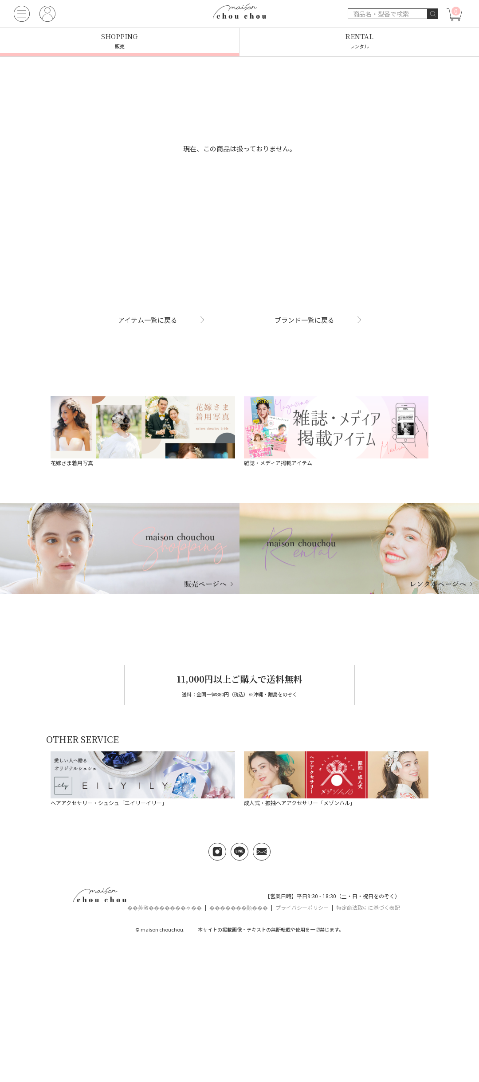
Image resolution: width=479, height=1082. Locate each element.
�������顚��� (238, 907)
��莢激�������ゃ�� (164, 907)
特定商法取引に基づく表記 (368, 907)
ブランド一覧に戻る (318, 319)
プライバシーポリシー (302, 907)
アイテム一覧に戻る (161, 319)
